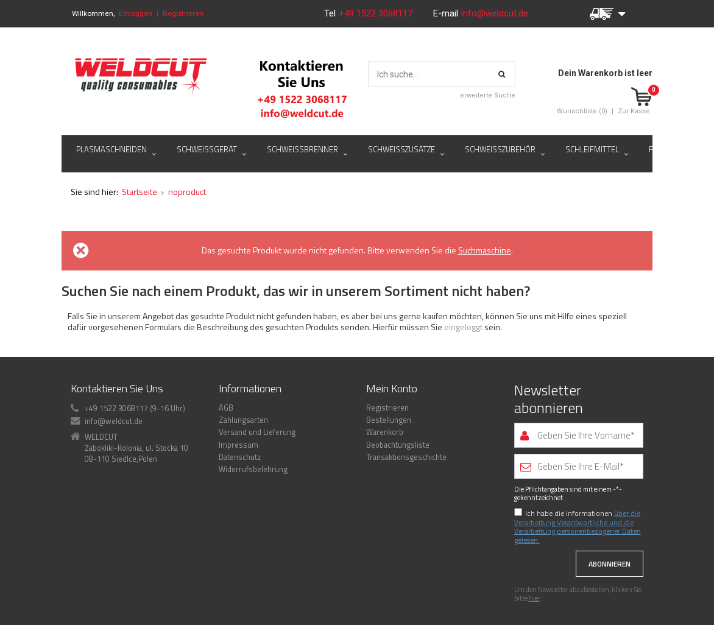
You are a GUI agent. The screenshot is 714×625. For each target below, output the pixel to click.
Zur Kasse (634, 111)
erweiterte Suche (487, 95)
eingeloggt (464, 326)
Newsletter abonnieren (548, 399)
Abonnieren (610, 564)
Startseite (139, 191)
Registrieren (183, 13)
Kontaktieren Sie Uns (117, 388)
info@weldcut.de (494, 13)
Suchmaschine (484, 250)
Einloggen (135, 13)
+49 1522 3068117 (377, 13)
